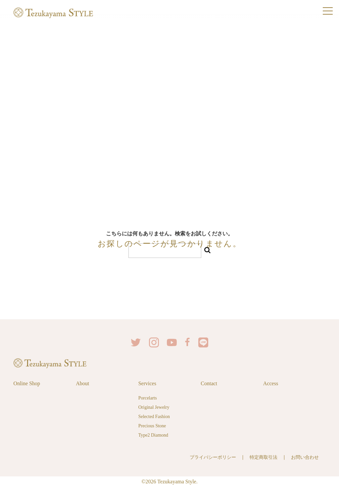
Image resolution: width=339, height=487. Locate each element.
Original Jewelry (154, 407)
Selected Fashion (154, 416)
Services (147, 383)
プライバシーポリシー (213, 457)
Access (270, 383)
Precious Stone (152, 425)
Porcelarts (147, 398)
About (82, 383)
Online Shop (27, 383)
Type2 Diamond (153, 435)
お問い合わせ (305, 457)
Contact (209, 383)
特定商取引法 (263, 457)
